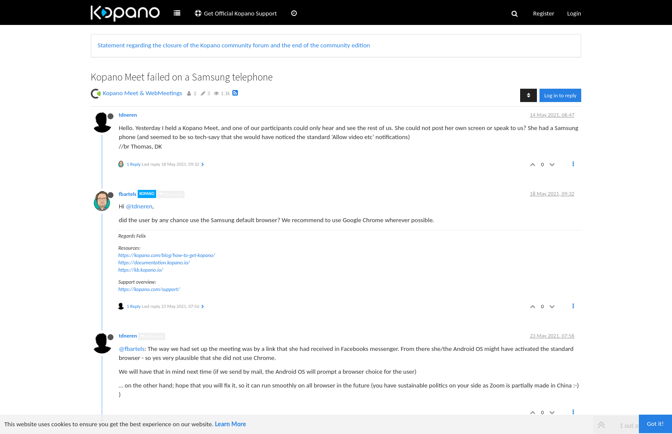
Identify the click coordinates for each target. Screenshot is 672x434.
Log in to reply (560, 95)
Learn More (230, 424)
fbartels (127, 194)
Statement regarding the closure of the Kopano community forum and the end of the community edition (234, 45)
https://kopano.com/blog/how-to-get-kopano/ (166, 255)
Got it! (655, 424)
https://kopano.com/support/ (149, 289)
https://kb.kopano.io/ (140, 270)
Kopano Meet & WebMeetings (142, 93)
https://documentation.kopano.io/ (154, 263)
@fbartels (151, 336)
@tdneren (170, 194)
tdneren (128, 115)
